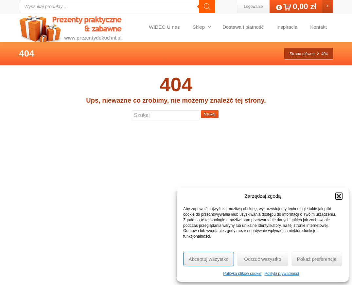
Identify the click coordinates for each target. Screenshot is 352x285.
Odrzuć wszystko (262, 259)
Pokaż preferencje (317, 259)
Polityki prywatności (282, 273)
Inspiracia (286, 27)
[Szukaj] (207, 6)
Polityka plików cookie (242, 273)
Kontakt (318, 27)
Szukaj (210, 114)
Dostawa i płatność (243, 27)
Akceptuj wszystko (208, 259)
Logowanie (253, 6)
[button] (339, 196)
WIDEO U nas (164, 27)
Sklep (201, 27)
